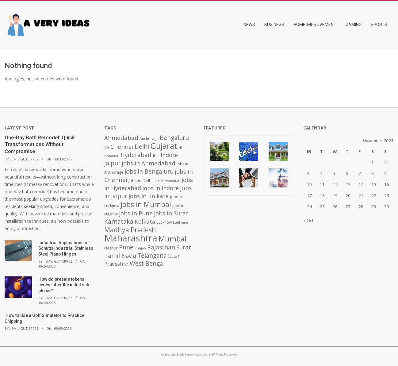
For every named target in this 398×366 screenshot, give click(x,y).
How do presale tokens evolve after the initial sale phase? (64, 285)
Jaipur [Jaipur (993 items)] (112, 163)
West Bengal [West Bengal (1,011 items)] (147, 263)
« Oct (308, 220)
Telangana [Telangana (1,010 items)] (152, 256)
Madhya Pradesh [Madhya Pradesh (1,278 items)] (130, 229)
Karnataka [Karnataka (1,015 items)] (118, 221)
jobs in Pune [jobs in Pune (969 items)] (136, 213)
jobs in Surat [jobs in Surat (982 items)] (171, 213)
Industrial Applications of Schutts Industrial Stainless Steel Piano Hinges (65, 248)
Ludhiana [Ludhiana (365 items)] (180, 222)
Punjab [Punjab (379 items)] (140, 248)
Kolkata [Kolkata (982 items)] (145, 221)
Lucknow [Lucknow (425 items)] (164, 222)
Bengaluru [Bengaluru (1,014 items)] (174, 137)
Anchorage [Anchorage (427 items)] (149, 138)
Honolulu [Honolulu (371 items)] (111, 155)
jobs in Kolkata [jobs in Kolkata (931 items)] (148, 196)
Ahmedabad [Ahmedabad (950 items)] (121, 137)
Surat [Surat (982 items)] (183, 247)
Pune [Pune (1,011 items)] (126, 247)
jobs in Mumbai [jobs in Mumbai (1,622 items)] (146, 204)
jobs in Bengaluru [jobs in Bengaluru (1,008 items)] (149, 171)
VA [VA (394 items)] (126, 264)
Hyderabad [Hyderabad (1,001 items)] (136, 155)
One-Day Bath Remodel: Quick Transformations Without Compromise (40, 144)
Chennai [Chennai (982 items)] (121, 147)
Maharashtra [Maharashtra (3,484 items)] (130, 238)
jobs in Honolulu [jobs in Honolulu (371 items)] (167, 180)
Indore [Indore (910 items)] (169, 155)
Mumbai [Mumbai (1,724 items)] (172, 239)
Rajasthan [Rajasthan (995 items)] (161, 247)
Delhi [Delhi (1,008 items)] (142, 147)
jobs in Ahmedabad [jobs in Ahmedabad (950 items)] (148, 163)
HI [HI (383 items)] (180, 147)
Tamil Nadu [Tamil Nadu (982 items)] (120, 256)
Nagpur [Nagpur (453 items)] (111, 248)
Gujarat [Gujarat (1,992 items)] (163, 146)
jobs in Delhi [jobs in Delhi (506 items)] (140, 180)
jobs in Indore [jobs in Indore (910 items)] (160, 188)
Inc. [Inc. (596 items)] (156, 155)
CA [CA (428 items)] (106, 147)
